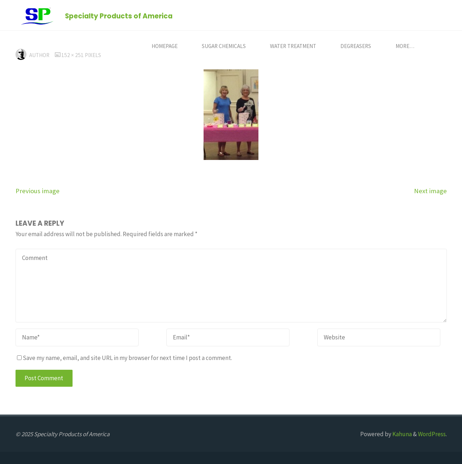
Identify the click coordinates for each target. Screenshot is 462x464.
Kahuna (401, 434)
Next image (430, 191)
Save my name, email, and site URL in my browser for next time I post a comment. (124, 358)
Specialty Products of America (119, 16)
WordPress (432, 434)
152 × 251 (73, 55)
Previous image (38, 191)
